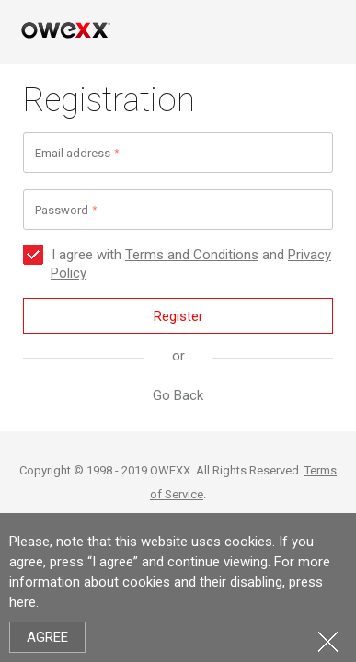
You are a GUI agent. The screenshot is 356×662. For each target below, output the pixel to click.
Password (61, 210)
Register (178, 316)
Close (327, 641)
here (22, 602)
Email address (72, 153)
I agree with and (177, 263)
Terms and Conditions (191, 254)
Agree (47, 637)
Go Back (178, 395)
